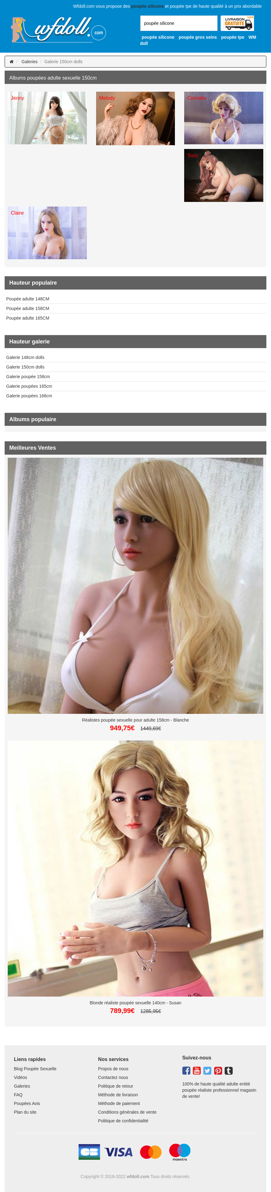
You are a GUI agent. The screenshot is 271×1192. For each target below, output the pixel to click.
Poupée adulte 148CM (27, 298)
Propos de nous (113, 1068)
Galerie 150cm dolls (25, 367)
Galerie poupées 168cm (29, 395)
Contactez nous (113, 1077)
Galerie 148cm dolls (25, 357)
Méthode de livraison (118, 1094)
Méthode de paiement (119, 1103)
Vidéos (20, 1077)
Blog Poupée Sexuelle (35, 1068)
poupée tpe (232, 37)
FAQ (18, 1094)
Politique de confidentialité (123, 1120)
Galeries (30, 61)
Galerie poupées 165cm (29, 386)
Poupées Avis (27, 1103)
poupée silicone (158, 37)
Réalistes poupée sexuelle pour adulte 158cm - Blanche (135, 720)
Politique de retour (115, 1086)
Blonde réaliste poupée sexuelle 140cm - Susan (135, 1002)
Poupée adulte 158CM (27, 308)
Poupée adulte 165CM (27, 318)
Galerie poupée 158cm (28, 376)
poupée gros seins (198, 37)
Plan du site (25, 1112)
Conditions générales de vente (127, 1112)
